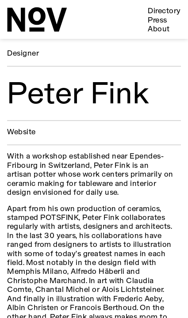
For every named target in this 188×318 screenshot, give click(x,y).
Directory (164, 11)
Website (21, 132)
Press (157, 20)
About (158, 29)
